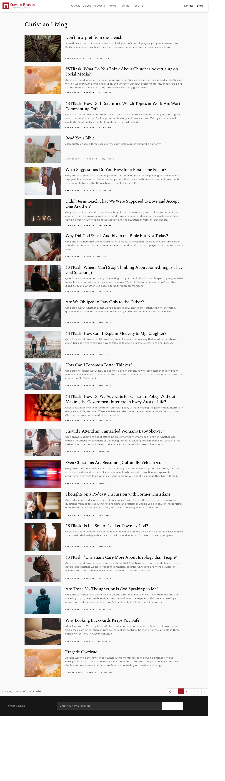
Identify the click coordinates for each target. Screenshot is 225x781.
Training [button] (124, 5)
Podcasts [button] (99, 5)
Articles (75, 5)
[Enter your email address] (109, 706)
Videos (87, 5)
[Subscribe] (172, 706)
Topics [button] (112, 5)
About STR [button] (140, 5)
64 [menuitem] (198, 691)
